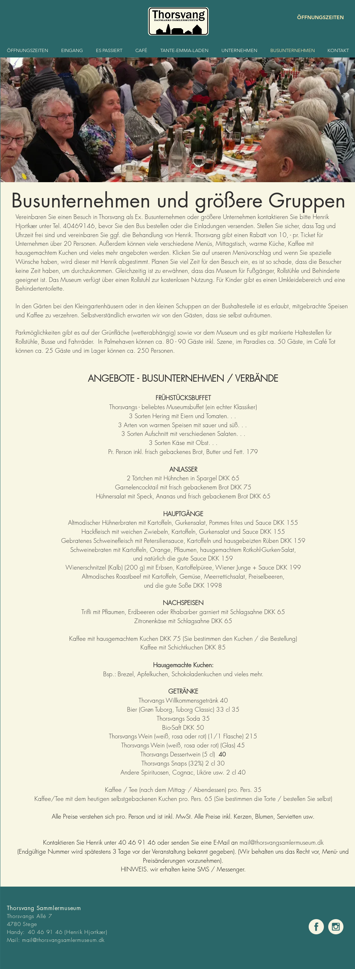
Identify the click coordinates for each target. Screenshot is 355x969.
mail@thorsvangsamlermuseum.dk (63, 940)
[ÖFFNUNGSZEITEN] (318, 17)
